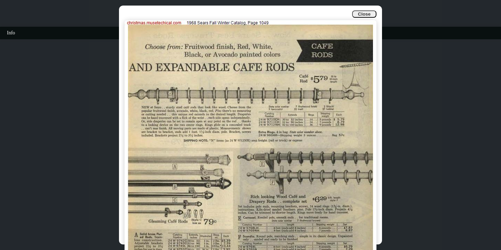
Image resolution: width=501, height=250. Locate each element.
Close (364, 14)
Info (11, 32)
